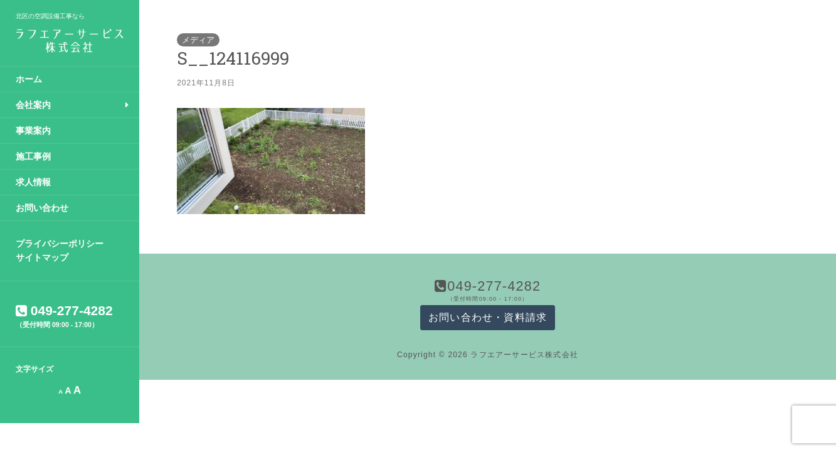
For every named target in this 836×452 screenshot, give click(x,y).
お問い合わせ (42, 208)
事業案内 (33, 131)
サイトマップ (42, 257)
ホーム (29, 79)
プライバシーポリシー (59, 244)
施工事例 (33, 156)
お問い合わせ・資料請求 (487, 317)
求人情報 (33, 182)
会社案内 (33, 105)
